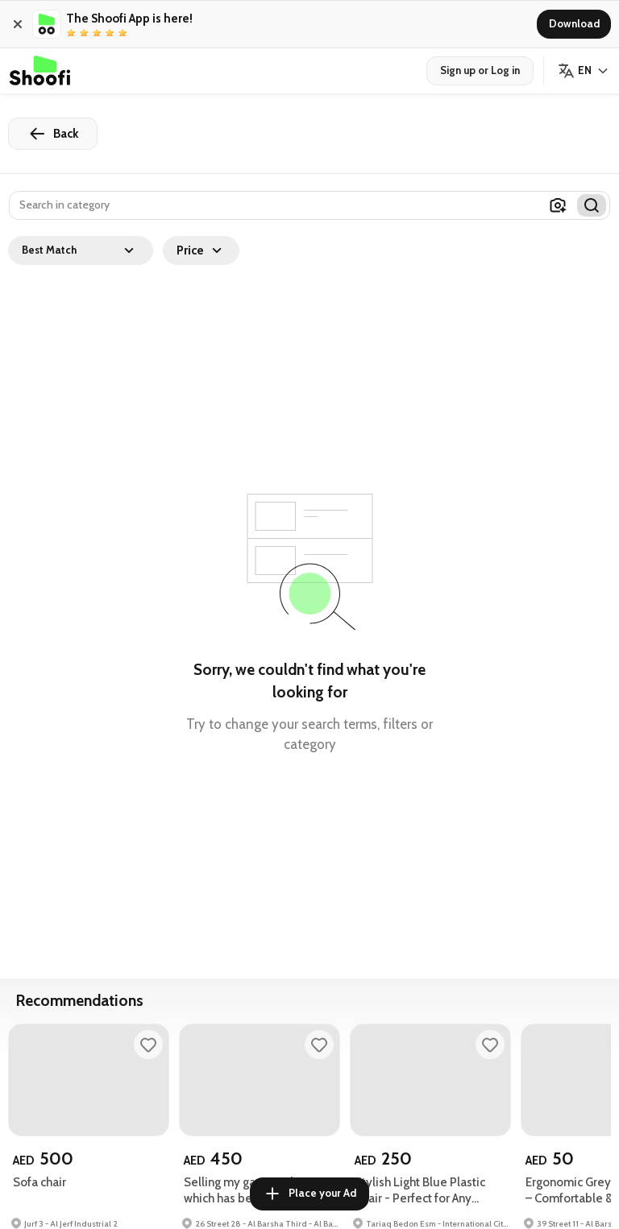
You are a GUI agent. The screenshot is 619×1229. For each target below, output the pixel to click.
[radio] (71, 33)
